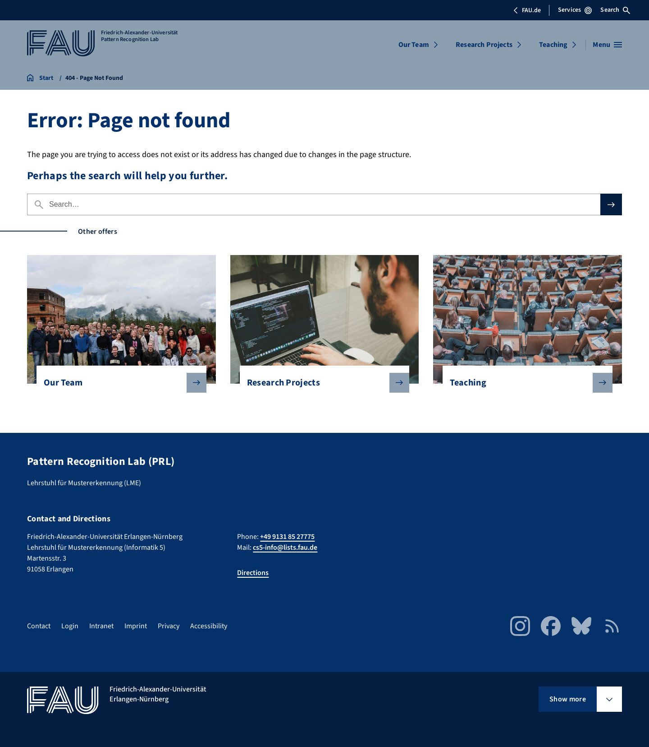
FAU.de (527, 10)
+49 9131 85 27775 (287, 537)
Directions (253, 573)
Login (69, 626)
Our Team (413, 45)
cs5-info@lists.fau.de (285, 547)
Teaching (553, 45)
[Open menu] (607, 45)
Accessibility (208, 626)
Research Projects (484, 45)
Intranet (101, 626)
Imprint (135, 626)
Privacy (168, 626)
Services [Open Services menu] (575, 9)
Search (615, 9)
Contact (38, 626)
